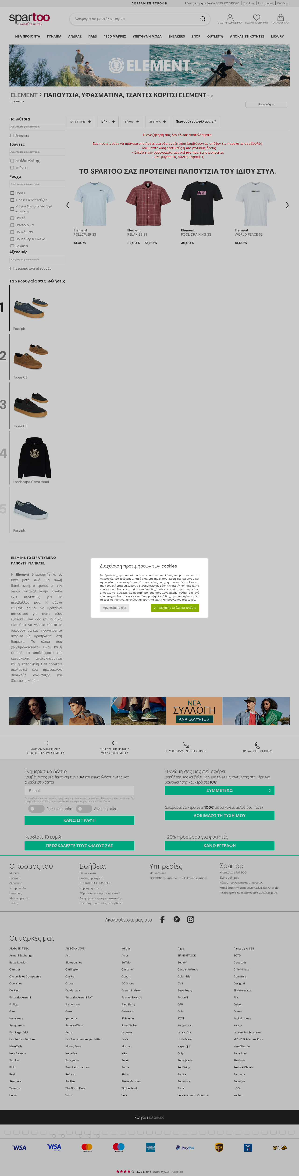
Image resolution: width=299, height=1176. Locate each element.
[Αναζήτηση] (203, 19)
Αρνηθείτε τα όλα (114, 607)
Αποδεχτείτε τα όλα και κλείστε (175, 607)
